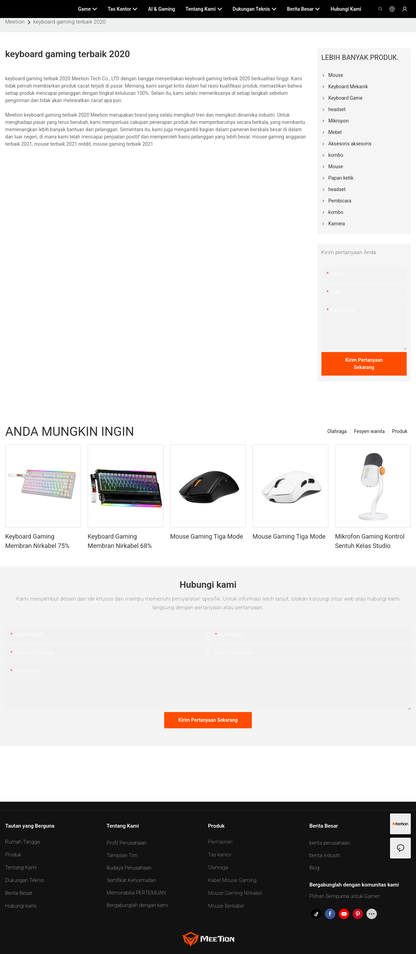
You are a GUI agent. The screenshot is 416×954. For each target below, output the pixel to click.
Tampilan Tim (122, 855)
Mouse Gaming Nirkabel (235, 893)
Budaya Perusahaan (129, 868)
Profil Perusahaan (127, 843)
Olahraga (337, 431)
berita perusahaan (329, 843)
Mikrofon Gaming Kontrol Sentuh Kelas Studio (370, 541)
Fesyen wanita (369, 431)
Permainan (220, 842)
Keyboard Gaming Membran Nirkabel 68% (120, 541)
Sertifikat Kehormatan (131, 880)
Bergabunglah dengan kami (137, 905)
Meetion (15, 22)
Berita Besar (19, 893)
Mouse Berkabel (226, 906)
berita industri (324, 855)
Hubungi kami (20, 906)
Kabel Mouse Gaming (232, 880)
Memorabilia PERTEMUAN (136, 893)
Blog (314, 868)
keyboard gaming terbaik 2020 (69, 22)
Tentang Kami (21, 867)
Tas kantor (220, 855)
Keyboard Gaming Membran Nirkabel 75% (37, 541)
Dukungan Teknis (24, 880)
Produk (399, 431)
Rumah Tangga (22, 842)
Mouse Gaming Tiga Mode (206, 536)
